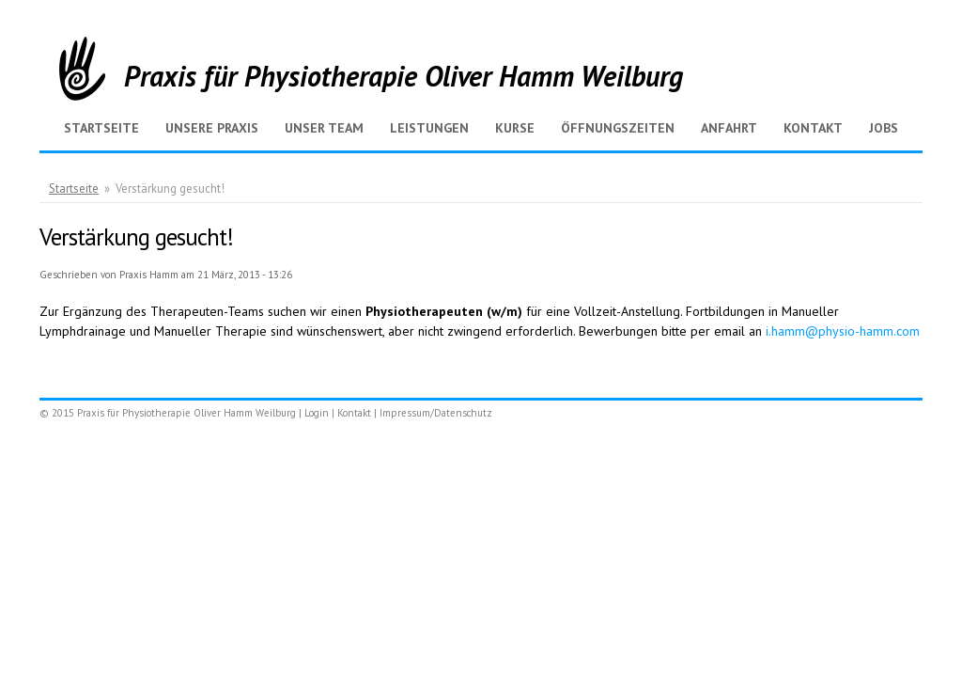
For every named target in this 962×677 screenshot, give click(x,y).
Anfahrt (729, 127)
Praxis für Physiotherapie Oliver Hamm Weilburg (403, 75)
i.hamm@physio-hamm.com (843, 331)
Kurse (515, 127)
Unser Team (324, 127)
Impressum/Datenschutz (436, 412)
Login (316, 412)
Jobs (883, 127)
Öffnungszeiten (618, 127)
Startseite (101, 127)
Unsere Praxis (211, 127)
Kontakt (813, 127)
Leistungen (429, 127)
